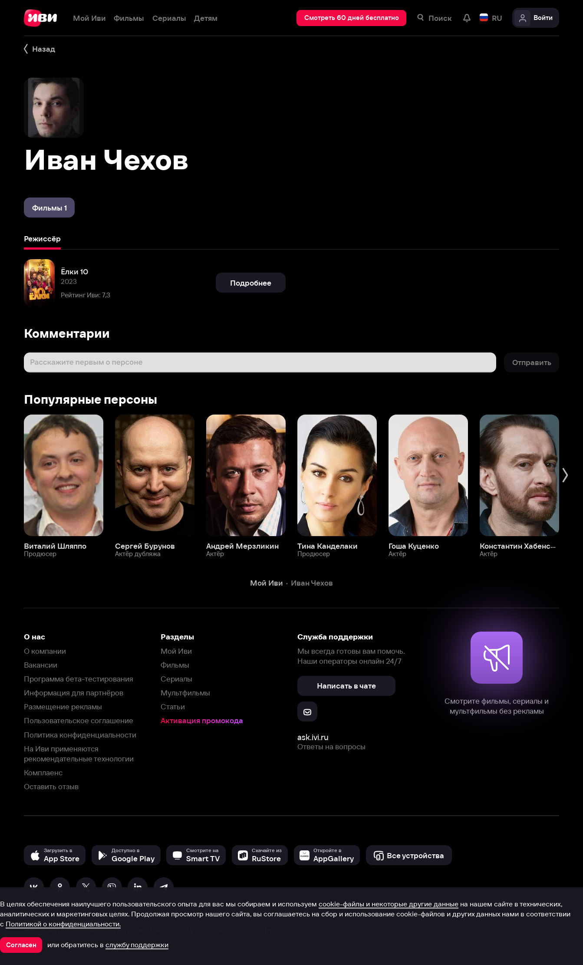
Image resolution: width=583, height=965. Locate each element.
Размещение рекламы (63, 706)
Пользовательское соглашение (78, 720)
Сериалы (176, 679)
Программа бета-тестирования (78, 679)
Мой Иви (176, 651)
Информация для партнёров (73, 692)
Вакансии (40, 665)
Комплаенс (43, 772)
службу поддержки (136, 945)
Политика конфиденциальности (80, 735)
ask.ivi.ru (313, 737)
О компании (45, 651)
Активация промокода (202, 720)
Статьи (173, 706)
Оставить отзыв (51, 786)
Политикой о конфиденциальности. (63, 924)
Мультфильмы (185, 692)
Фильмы (175, 665)
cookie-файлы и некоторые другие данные (388, 904)
